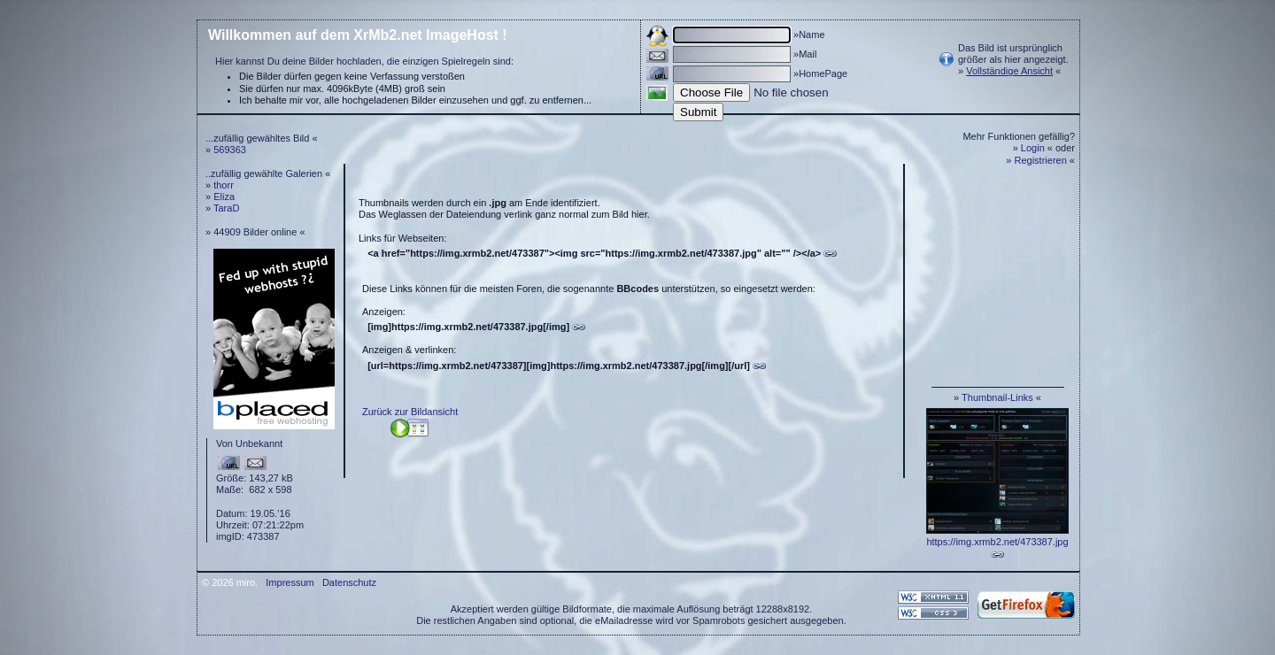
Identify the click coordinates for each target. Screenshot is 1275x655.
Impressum (289, 582)
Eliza (224, 196)
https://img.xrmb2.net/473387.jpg (997, 541)
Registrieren (1041, 160)
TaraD (226, 208)
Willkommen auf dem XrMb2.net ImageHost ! (357, 34)
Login (1033, 148)
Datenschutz (349, 582)
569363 (229, 149)
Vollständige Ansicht (1009, 71)
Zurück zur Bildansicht (410, 411)
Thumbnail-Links (997, 397)
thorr (223, 185)
